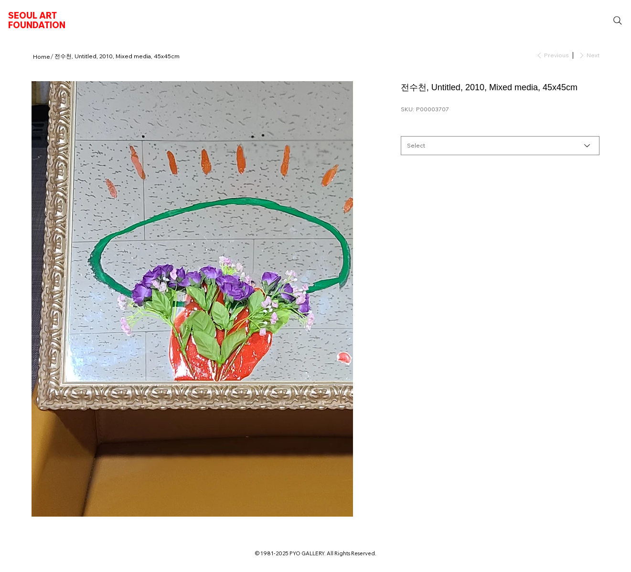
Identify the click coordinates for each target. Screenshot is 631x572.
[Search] (618, 20)
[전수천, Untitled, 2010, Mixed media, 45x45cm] (117, 56)
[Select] (500, 145)
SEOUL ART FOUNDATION (36, 20)
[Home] (41, 56)
